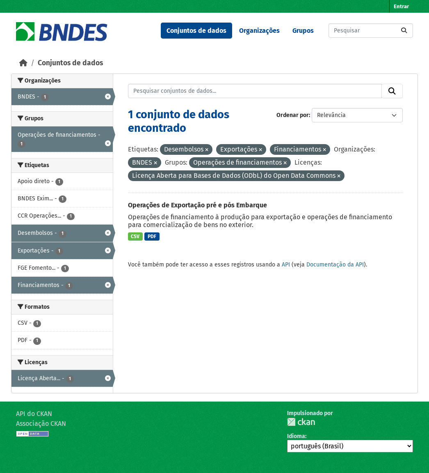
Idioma (296, 436)
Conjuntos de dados (196, 30)
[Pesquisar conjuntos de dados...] (371, 30)
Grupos (303, 30)
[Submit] (404, 30)
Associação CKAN (41, 423)
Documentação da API (335, 264)
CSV (135, 236)
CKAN (301, 422)
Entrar (401, 6)
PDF (152, 236)
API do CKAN (34, 414)
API (286, 264)
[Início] (23, 63)
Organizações (259, 30)
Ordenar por (292, 115)
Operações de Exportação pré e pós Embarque (197, 205)
